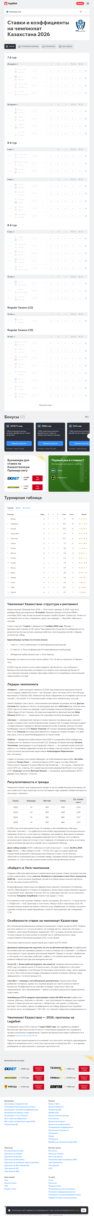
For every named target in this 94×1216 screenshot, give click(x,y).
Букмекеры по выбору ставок (16, 1111)
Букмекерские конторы (14, 1058)
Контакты (52, 1181)
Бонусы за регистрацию (58, 1113)
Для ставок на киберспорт (15, 1116)
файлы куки (74, 1210)
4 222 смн (25, 1085)
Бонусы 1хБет (54, 1102)
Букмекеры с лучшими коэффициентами (21, 1108)
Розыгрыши (53, 1131)
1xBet (56, 469)
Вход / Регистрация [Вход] (74, 86)
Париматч (59, 476)
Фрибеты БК (53, 1111)
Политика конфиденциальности (61, 1190)
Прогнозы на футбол (26, 1033)
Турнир (10, 506)
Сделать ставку (38, 1085)
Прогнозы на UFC (11, 1166)
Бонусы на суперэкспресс (59, 1122)
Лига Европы (53, 1163)
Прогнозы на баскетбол (14, 1157)
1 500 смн (71, 1067)
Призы (51, 1134)
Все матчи (52, 1149)
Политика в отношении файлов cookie (64, 1193)
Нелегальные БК (11, 1122)
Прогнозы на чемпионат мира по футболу (21, 1160)
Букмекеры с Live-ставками (16, 1113)
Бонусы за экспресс (56, 1119)
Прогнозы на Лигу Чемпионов (16, 1163)
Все (86, 415)
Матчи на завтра (55, 1155)
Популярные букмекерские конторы (19, 1105)
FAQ (6, 1184)
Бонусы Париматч (56, 1105)
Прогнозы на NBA (11, 1169)
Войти (80, 3)
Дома (18, 506)
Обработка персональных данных (62, 1196)
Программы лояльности (58, 1128)
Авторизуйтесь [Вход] (69, 77)
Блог (6, 1178)
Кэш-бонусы (53, 1116)
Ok (83, 1210)
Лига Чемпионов (55, 1160)
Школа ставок (10, 1181)
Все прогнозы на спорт (14, 1149)
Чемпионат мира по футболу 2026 (62, 1157)
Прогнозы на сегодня (13, 1152)
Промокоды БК (54, 1108)
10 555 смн (71, 1076)
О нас (50, 1178)
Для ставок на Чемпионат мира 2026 (19, 1119)
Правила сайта (54, 1184)
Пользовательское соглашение (61, 1187)
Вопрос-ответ (10, 1187)
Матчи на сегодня (55, 1152)
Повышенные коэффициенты (60, 1125)
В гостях (26, 506)
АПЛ (50, 1166)
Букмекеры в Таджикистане (16, 1102)
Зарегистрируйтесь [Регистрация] (72, 76)
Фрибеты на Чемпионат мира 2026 (62, 1140)
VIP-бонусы (53, 1137)
